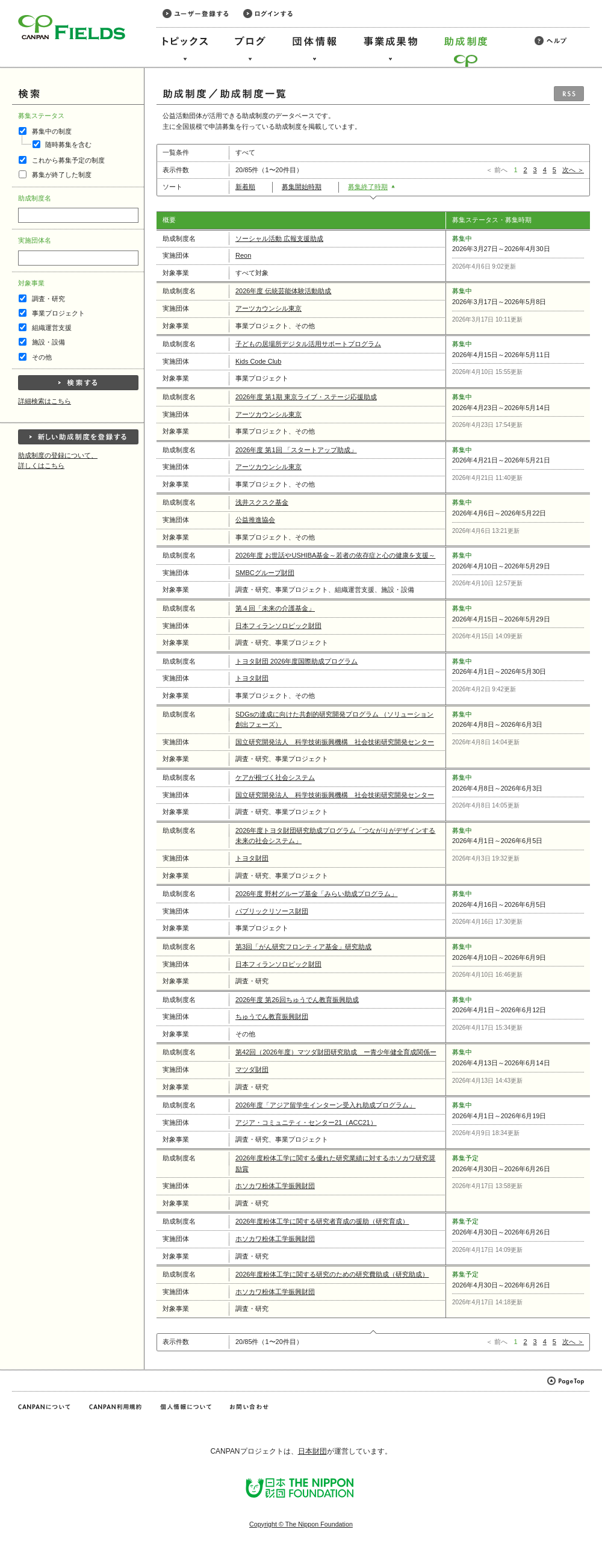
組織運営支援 (52, 327)
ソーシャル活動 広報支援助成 (279, 238)
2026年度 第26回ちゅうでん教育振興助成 (297, 999)
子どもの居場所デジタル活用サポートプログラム (308, 343)
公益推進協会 (255, 519)
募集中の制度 (52, 131)
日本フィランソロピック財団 (278, 625)
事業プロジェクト (58, 313)
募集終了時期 (372, 186)
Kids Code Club (258, 361)
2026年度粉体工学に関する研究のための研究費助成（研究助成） (332, 1274)
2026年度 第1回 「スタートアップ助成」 (296, 449)
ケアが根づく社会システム (275, 777)
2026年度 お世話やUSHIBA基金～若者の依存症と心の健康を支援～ (335, 555)
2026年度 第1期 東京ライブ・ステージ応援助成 (306, 396)
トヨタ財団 (251, 678)
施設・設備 (48, 342)
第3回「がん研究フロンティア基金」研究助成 (303, 946)
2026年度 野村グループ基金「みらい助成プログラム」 (316, 893)
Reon (243, 255)
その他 (42, 357)
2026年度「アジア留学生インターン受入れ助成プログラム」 (325, 1105)
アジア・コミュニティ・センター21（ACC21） (306, 1122)
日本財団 (312, 1451)
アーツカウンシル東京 (268, 308)
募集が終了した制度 (62, 174)
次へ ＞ (573, 169)
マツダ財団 (251, 1069)
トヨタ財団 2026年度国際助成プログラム (296, 661)
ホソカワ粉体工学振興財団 (275, 1185)
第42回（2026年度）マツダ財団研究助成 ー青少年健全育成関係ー (335, 1052)
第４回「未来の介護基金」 (275, 608)
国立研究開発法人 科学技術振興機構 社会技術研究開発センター (334, 741)
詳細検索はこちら (44, 401)
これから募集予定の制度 (68, 160)
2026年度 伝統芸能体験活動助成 (283, 290)
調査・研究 (48, 298)
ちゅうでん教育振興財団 (271, 1016)
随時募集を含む (68, 144)
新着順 (249, 186)
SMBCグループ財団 (264, 572)
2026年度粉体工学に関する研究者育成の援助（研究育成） (322, 1221)
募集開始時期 (305, 186)
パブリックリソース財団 (271, 911)
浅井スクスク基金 (261, 502)
